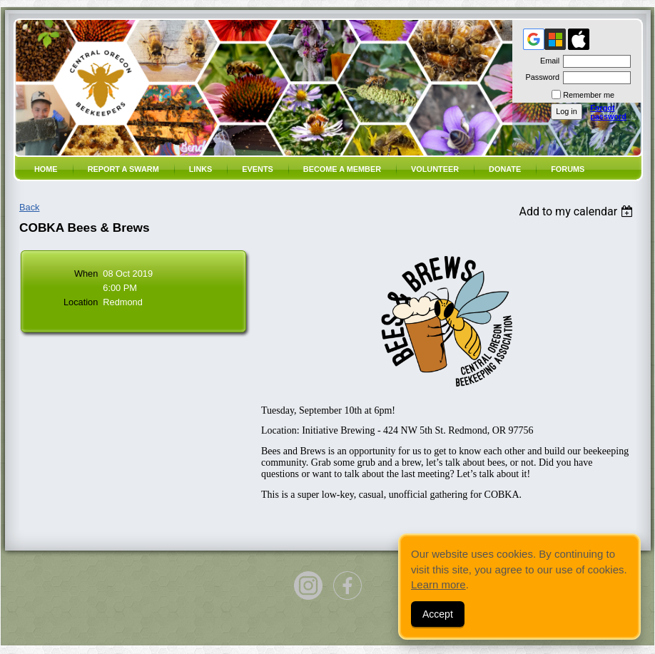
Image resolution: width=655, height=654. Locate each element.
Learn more (438, 584)
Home (46, 169)
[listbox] (577, 211)
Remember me (588, 95)
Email (547, 60)
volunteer (435, 169)
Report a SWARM (123, 169)
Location (81, 302)
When (86, 273)
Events (257, 169)
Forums (567, 169)
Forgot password (608, 112)
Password (539, 77)
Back (29, 207)
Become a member (342, 169)
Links (201, 169)
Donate (505, 169)
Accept (437, 614)
